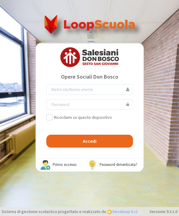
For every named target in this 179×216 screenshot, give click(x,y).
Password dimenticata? (112, 165)
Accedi (90, 141)
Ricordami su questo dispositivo (79, 117)
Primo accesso (59, 165)
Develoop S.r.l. (125, 211)
